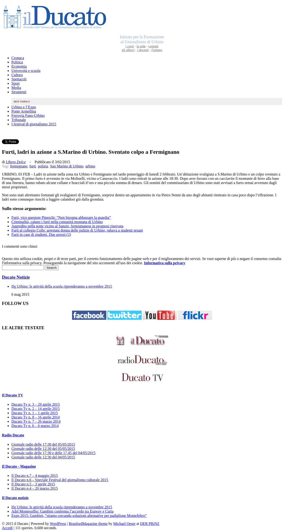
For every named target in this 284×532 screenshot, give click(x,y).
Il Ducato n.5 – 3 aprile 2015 (33, 484)
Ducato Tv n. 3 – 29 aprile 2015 (35, 404)
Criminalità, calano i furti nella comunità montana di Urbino (57, 222)
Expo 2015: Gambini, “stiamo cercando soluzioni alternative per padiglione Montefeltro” (79, 516)
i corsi (130, 46)
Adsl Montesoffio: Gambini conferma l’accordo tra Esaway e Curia (62, 511)
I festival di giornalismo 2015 (33, 124)
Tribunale (18, 120)
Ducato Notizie (16, 277)
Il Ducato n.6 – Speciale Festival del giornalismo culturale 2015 (59, 480)
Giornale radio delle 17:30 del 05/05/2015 (43, 444)
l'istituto (156, 50)
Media (16, 88)
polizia (43, 166)
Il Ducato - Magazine (19, 466)
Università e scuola (26, 71)
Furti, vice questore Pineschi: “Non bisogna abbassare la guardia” (61, 217)
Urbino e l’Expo (23, 107)
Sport (15, 83)
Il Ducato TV (12, 395)
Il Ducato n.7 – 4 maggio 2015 (34, 476)
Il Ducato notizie (15, 498)
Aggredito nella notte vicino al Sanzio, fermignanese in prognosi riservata (67, 226)
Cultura (17, 75)
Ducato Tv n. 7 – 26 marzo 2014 (36, 421)
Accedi (7, 528)
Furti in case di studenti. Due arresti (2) (41, 235)
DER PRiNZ (149, 524)
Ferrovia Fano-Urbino (28, 116)
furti (32, 166)
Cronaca (17, 58)
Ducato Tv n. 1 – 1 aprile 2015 (34, 413)
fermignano (19, 166)
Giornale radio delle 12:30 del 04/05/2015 (43, 457)
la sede (141, 46)
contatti (153, 46)
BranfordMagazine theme (88, 524)
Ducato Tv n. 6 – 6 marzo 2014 (35, 426)
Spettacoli (19, 79)
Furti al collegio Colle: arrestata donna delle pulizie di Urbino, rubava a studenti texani (77, 230)
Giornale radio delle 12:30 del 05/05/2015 (43, 449)
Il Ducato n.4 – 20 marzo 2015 (34, 488)
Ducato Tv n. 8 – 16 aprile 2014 (35, 417)
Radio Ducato (13, 435)
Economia (19, 66)
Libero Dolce (16, 162)
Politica (17, 62)
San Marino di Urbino (66, 166)
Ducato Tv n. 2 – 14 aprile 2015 (35, 409)
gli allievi (128, 50)
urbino (90, 166)
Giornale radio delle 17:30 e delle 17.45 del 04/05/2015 (53, 453)
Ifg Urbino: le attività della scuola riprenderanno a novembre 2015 (61, 286)
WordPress (58, 524)
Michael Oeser (124, 524)
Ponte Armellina (23, 111)
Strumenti (18, 92)
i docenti (143, 50)
